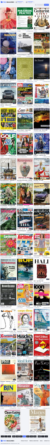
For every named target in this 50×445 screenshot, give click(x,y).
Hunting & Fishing (37, 56)
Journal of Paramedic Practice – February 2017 (25, 29)
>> (46, 436)
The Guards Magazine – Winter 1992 (25, 54)
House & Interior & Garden (5, 181)
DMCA (41, 440)
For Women (3, 31)
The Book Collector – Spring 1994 (24, 79)
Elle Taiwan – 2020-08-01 (5, 29)
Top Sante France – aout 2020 (23, 306)
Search (46, 4)
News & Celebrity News (22, 156)
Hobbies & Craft (4, 56)
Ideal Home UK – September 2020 (24, 381)
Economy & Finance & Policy (39, 131)
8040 (39, 436)
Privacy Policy (24, 440)
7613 (28, 436)
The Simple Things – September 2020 (8, 79)
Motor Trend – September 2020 (40, 230)
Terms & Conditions (33, 440)
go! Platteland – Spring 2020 (23, 205)
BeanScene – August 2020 (6, 306)
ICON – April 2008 (37, 306)
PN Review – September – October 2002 (8, 381)
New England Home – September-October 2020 (8, 180)
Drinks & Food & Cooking (5, 81)
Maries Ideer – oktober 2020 (36, 431)
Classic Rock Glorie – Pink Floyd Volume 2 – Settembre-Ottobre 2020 (42, 381)
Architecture (36, 307)
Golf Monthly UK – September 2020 (7, 155)
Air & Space (36, 181)
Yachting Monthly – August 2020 (41, 331)
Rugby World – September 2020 (7, 130)
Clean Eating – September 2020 (11, 431)
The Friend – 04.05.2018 (39, 79)
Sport (2, 131)
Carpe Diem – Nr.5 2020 (22, 331)
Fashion (36, 408)
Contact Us (46, 440)
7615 (35, 436)
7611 (21, 436)
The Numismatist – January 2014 (7, 54)
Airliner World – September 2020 (24, 255)
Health (19, 31)
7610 (17, 436)
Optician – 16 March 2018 (5, 105)
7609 (14, 436)
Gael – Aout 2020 (37, 406)
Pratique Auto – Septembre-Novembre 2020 (25, 105)
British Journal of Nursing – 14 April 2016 (8, 406)
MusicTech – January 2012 (23, 356)
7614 (31, 436)
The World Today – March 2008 (40, 130)
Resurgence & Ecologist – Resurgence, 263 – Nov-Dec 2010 (25, 180)
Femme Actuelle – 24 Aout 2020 (40, 255)
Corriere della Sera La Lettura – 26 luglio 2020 (8, 331)
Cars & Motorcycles (21, 106)
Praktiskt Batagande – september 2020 (25, 230)
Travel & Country (20, 207)
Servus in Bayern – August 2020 (24, 130)
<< (2, 436)
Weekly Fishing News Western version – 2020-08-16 (42, 105)
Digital (35, 357)
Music (35, 31)
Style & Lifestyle (3, 207)
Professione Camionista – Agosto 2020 (8, 356)
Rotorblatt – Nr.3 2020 (38, 180)
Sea (18, 232)
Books (19, 408)
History (19, 56)
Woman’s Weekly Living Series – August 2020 (8, 255)
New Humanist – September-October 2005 (25, 406)
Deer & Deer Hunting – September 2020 (42, 54)
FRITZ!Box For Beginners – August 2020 (42, 356)
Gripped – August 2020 (5, 230)
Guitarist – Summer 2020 (39, 29)
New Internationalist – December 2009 (25, 155)
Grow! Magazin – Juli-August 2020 (7, 205)
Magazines (7, 2)
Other (35, 81)
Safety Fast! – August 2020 (39, 205)
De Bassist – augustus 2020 (40, 155)
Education (19, 181)
